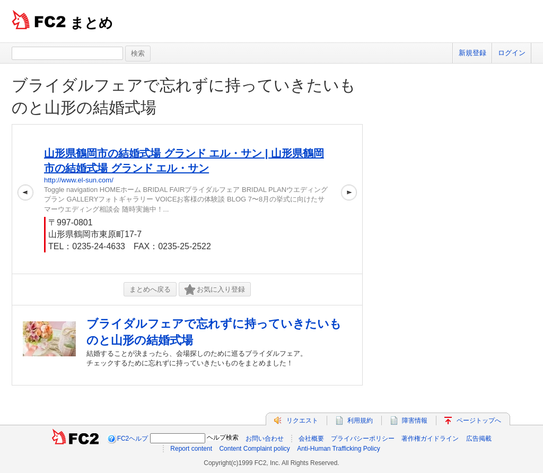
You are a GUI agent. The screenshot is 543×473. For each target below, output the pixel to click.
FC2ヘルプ (132, 438)
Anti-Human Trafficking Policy (338, 448)
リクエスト (302, 420)
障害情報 (414, 420)
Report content (191, 448)
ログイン (512, 53)
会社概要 (311, 438)
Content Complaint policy (254, 448)
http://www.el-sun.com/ (78, 180)
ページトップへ (479, 420)
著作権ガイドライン (430, 438)
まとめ (91, 23)
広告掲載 (479, 438)
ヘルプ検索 (223, 437)
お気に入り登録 (215, 289)
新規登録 (472, 53)
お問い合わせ (265, 438)
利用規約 (360, 420)
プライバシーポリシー (363, 438)
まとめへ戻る (150, 289)
